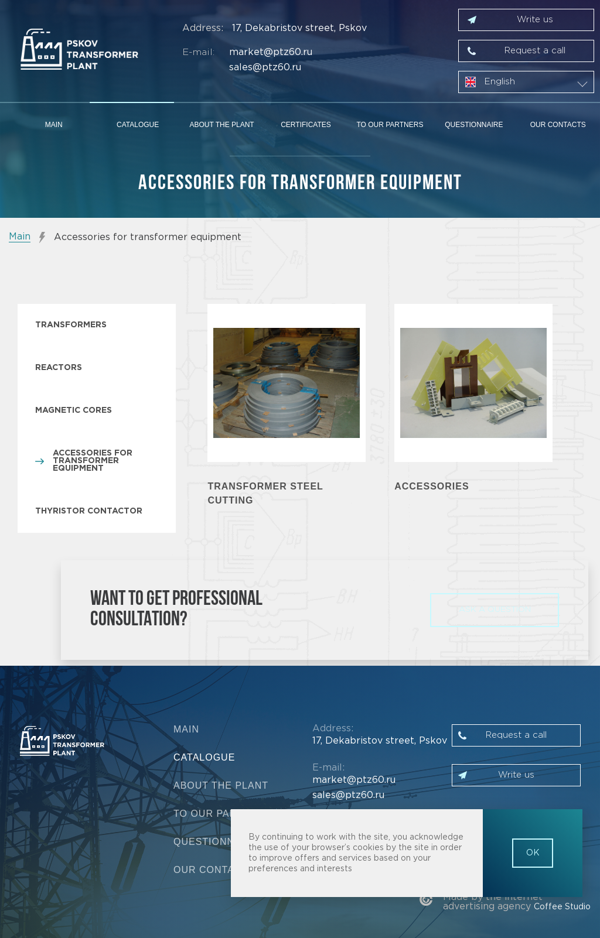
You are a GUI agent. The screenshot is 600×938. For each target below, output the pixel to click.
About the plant (221, 125)
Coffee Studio (562, 906)
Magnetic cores (73, 410)
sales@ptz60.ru (265, 67)
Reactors (58, 367)
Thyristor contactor (88, 511)
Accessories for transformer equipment (92, 461)
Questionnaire (474, 125)
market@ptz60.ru (270, 52)
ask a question (495, 609)
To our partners (389, 125)
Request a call (534, 50)
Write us (535, 19)
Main (54, 125)
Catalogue (138, 125)
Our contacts (558, 125)
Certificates (306, 125)
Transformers (71, 324)
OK (533, 853)
